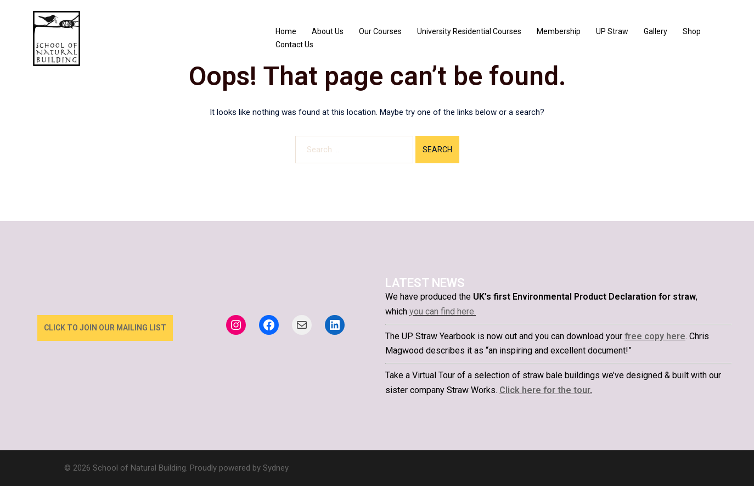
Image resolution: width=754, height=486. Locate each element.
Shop (692, 31)
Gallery (655, 31)
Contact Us (294, 44)
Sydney (276, 468)
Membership (559, 31)
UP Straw (612, 31)
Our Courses (380, 31)
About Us (328, 31)
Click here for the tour (544, 390)
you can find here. (442, 311)
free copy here (654, 336)
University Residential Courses (469, 31)
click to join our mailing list (105, 327)
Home (285, 31)
